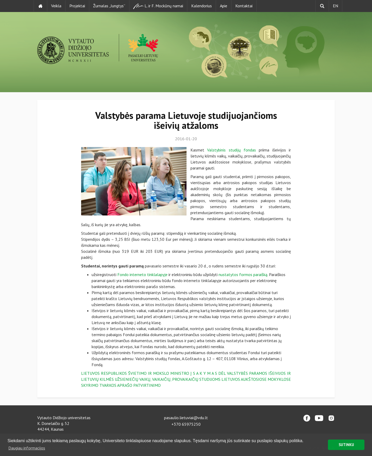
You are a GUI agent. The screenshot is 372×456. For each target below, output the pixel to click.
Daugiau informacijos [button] (26, 448)
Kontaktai (244, 5)
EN (335, 5)
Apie (223, 5)
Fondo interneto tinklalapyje (142, 274)
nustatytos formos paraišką (243, 274)
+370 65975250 (186, 424)
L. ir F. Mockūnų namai (158, 6)
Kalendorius (201, 5)
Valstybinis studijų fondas (231, 150)
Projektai (77, 5)
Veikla (56, 5)
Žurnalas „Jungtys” (109, 5)
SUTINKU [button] (346, 444)
